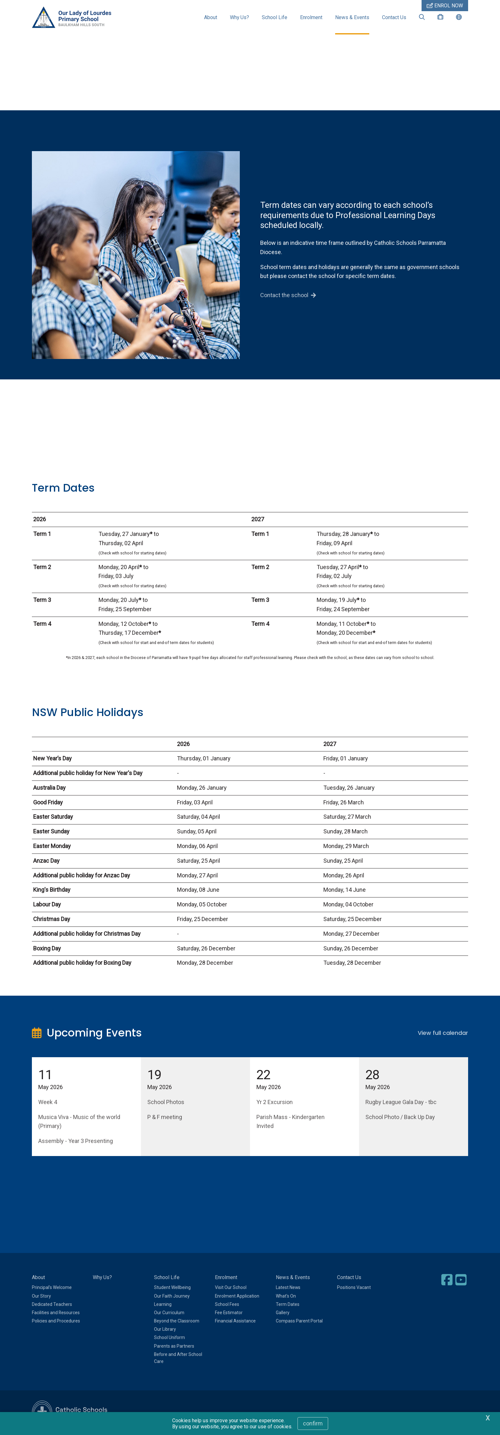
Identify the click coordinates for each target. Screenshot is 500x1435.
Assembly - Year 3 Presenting (75, 1141)
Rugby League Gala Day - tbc (401, 1102)
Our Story (41, 1296)
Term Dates (287, 1304)
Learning (163, 1304)
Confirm (313, 1423)
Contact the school (284, 296)
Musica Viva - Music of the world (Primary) (79, 1122)
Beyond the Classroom (176, 1321)
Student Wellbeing (172, 1288)
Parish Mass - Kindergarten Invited (290, 1122)
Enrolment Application (237, 1296)
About (210, 17)
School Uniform (169, 1338)
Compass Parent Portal (299, 1321)
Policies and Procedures (56, 1321)
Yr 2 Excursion (274, 1102)
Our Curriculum (169, 1313)
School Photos (165, 1102)
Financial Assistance (235, 1321)
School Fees (227, 1304)
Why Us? (239, 17)
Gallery (283, 1313)
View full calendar (443, 1033)
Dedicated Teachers (52, 1304)
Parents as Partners (174, 1346)
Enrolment (311, 17)
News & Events (352, 17)
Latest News (288, 1288)
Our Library (165, 1330)
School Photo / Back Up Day (400, 1117)
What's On (286, 1296)
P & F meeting (164, 1117)
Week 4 (47, 1102)
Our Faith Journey (172, 1296)
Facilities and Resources (56, 1313)
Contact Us (394, 17)
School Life (274, 17)
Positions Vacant (354, 1288)
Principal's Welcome (52, 1288)
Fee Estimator (229, 1313)
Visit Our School (230, 1288)
